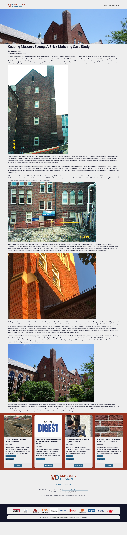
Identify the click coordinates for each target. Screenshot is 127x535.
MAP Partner (70, 459)
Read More (18, 465)
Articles (105, 5)
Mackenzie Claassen (11, 456)
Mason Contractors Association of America (75, 490)
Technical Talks (9, 459)
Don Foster (17, 51)
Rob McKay (69, 456)
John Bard (99, 456)
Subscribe (112, 5)
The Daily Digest (40, 458)
